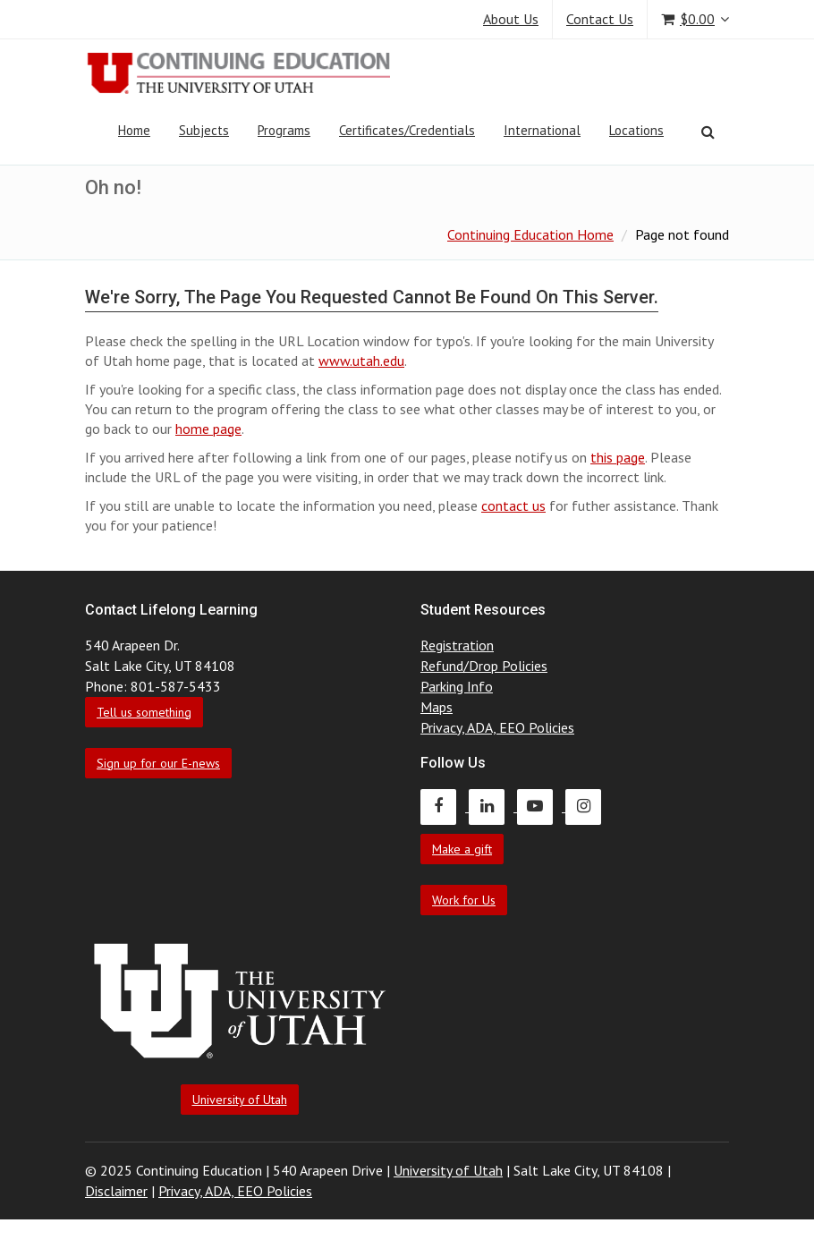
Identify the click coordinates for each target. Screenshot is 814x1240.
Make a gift (462, 849)
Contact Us (599, 19)
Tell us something (144, 712)
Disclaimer (116, 1191)
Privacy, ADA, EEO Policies (497, 727)
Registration (457, 645)
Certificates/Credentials (407, 130)
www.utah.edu (361, 360)
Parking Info (456, 686)
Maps (436, 707)
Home (134, 130)
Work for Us (464, 900)
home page (208, 428)
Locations (636, 130)
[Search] (708, 131)
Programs (284, 130)
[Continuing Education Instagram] (587, 806)
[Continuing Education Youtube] (541, 806)
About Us (510, 19)
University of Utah (239, 1099)
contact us (513, 505)
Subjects (204, 130)
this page (617, 457)
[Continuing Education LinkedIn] (493, 806)
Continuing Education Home (530, 234)
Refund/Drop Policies (483, 666)
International (542, 130)
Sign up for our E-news (158, 763)
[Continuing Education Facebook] (444, 806)
